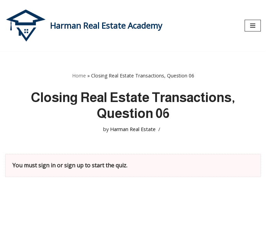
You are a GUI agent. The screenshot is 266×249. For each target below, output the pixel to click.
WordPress (70, 241)
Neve (12, 241)
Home (79, 75)
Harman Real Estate (133, 129)
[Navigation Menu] (253, 25)
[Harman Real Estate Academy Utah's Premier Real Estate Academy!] (83, 25)
